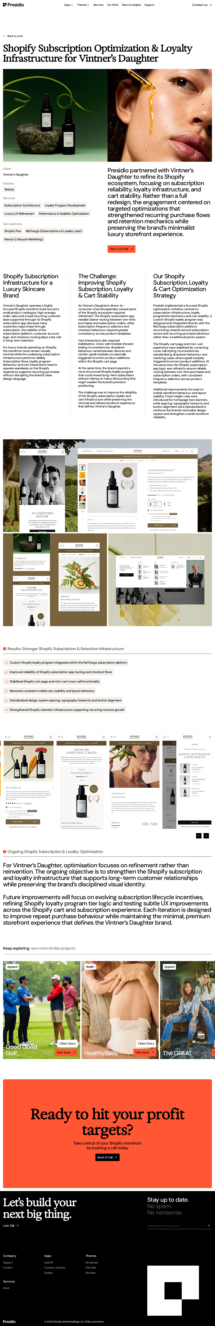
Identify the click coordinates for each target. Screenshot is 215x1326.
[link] (67, 1043)
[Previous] (198, 835)
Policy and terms (95, 1321)
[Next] (206, 835)
